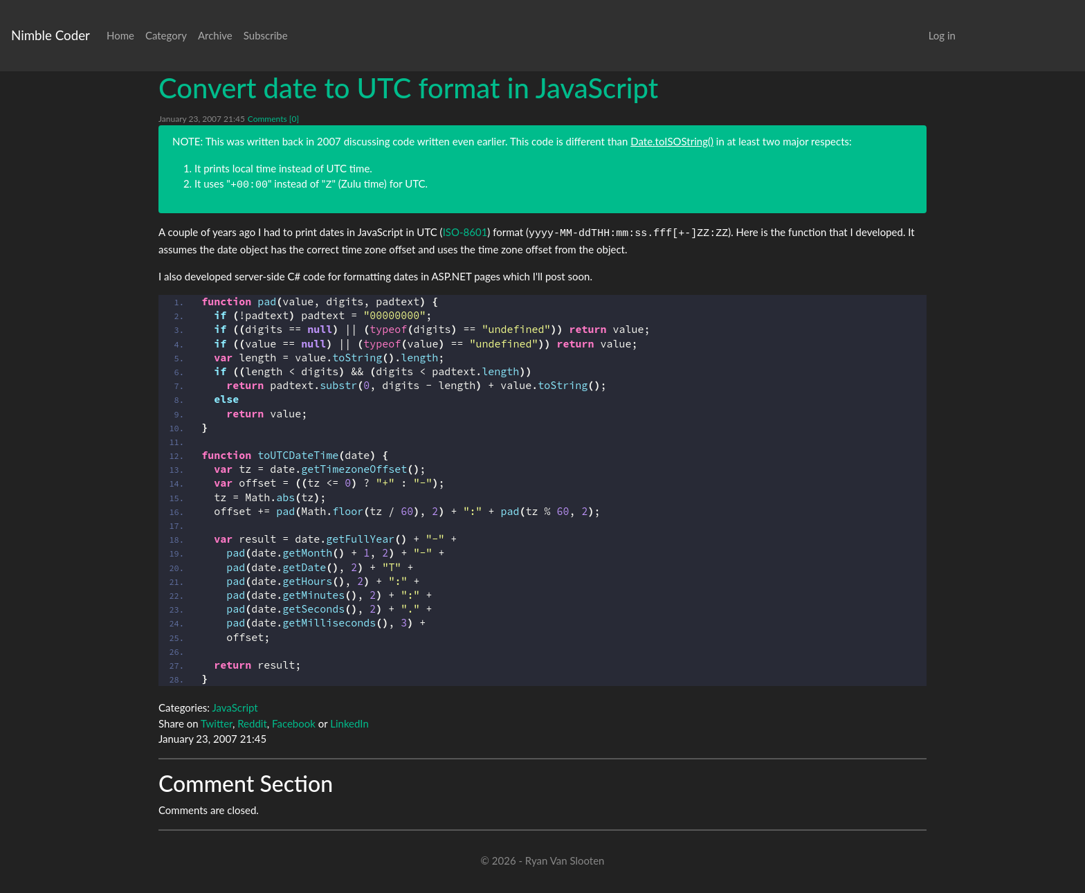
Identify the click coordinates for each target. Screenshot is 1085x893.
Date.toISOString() (671, 141)
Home (120, 35)
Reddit (252, 723)
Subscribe (266, 35)
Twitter (216, 723)
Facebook (294, 723)
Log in (942, 35)
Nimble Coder (50, 35)
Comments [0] (273, 119)
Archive (215, 35)
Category (166, 35)
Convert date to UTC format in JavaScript (408, 88)
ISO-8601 (465, 232)
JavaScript (234, 707)
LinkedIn (349, 723)
